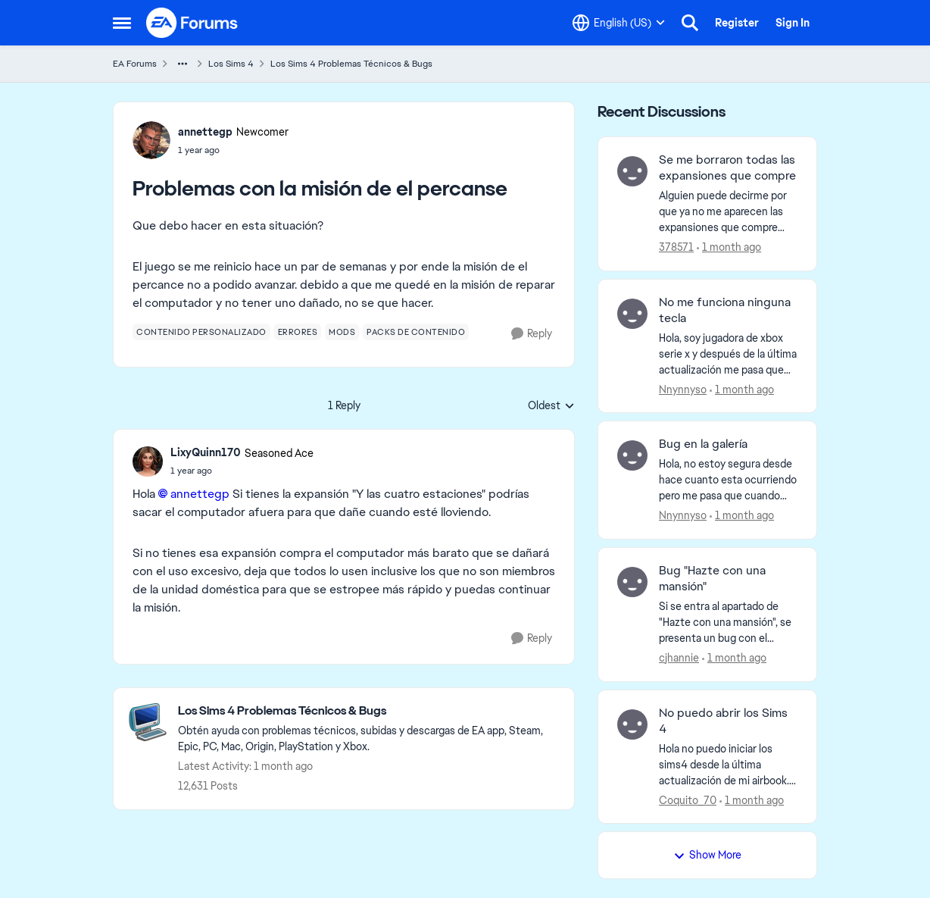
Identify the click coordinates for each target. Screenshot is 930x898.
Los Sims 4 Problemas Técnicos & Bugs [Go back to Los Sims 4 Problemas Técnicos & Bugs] (351, 64)
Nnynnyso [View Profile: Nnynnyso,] (683, 389)
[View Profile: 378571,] (632, 171)
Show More (707, 855)
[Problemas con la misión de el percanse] (242, 470)
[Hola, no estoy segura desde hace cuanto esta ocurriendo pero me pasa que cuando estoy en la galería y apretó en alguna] (728, 480)
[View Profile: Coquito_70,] (632, 724)
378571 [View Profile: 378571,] (676, 247)
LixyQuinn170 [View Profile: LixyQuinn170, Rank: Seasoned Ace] (205, 452)
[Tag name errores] (298, 332)
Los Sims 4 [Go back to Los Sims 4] (231, 64)
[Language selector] (619, 23)
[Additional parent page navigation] (182, 63)
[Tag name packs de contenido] (416, 332)
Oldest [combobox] (551, 406)
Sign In (793, 23)
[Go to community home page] (192, 23)
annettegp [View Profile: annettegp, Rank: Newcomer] (205, 132)
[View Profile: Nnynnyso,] (632, 314)
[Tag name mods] (342, 332)
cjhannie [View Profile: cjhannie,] (679, 658)
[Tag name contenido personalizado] (201, 332)
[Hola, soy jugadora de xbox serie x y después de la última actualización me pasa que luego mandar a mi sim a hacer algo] (728, 353)
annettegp (199, 494)
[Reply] (531, 334)
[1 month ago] (729, 247)
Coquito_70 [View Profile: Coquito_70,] (687, 799)
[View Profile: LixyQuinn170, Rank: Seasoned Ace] (148, 461)
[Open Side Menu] (122, 22)
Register (737, 23)
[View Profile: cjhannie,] (632, 582)
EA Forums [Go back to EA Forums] (135, 64)
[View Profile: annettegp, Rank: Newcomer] (151, 140)
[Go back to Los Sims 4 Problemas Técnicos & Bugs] (368, 711)
